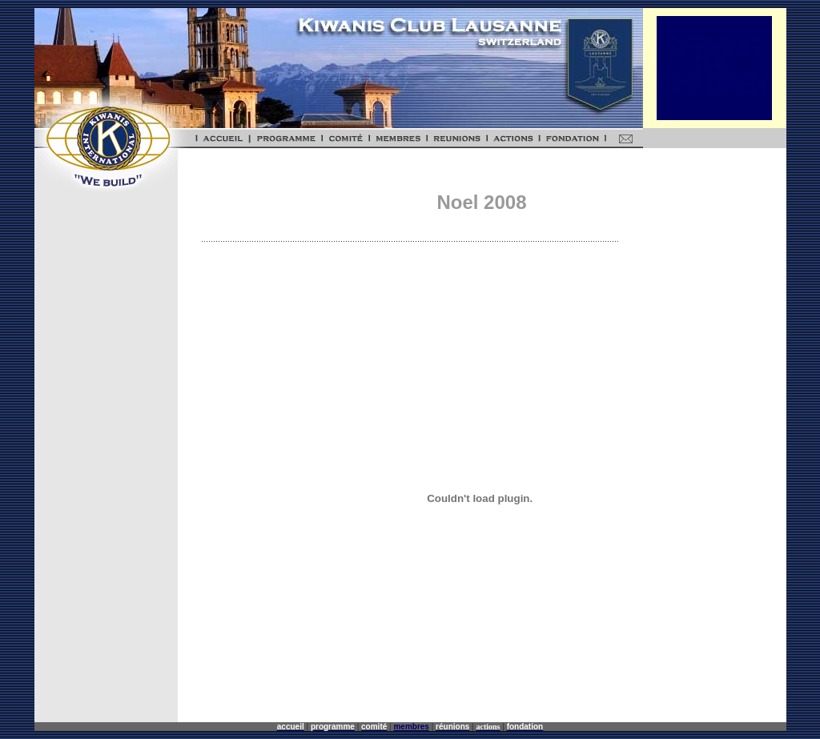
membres (410, 726)
